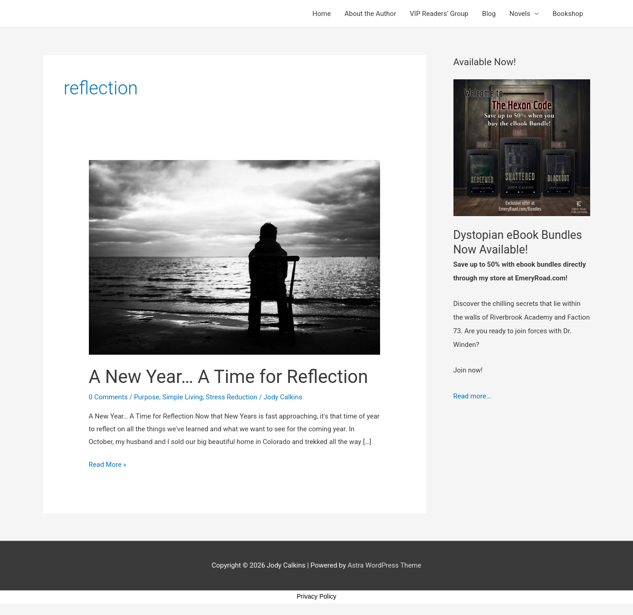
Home (322, 14)
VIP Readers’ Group (439, 14)
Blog (489, 14)
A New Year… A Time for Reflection (228, 377)
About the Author (370, 14)
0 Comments (108, 397)
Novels (519, 14)
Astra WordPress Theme (385, 565)
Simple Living (182, 397)
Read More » (108, 464)
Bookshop (567, 14)
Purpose (147, 397)
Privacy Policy (316, 596)
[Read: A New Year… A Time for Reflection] (235, 257)
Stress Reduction (231, 397)
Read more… (472, 396)
